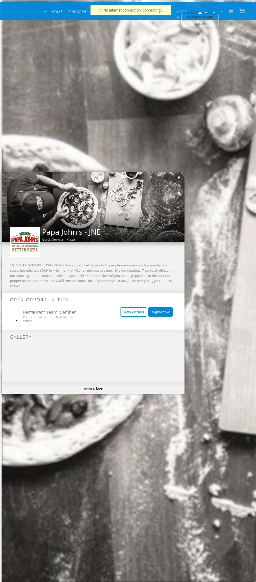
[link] (179, 177)
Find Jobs (77, 11)
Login (200, 23)
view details (134, 312)
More (181, 11)
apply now (161, 312)
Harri (99, 388)
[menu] (241, 10)
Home (57, 11)
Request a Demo (200, 17)
